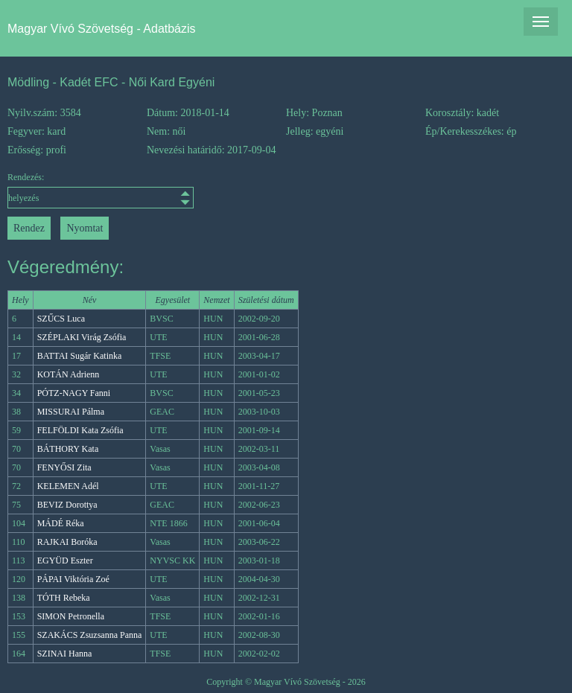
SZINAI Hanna (64, 653)
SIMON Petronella (70, 616)
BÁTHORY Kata (68, 449)
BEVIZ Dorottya (67, 504)
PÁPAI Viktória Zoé (73, 579)
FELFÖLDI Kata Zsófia (80, 430)
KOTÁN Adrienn (68, 374)
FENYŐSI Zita (64, 467)
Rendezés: (77, 190)
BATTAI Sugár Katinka (79, 356)
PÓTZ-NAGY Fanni (74, 393)
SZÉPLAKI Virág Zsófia (82, 337)
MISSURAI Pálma (70, 411)
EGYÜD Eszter (65, 560)
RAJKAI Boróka (67, 542)
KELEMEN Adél (68, 486)
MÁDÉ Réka (60, 523)
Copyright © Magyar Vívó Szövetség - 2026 (286, 682)
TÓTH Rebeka (63, 598)
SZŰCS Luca (61, 318)
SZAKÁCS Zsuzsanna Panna (89, 635)
